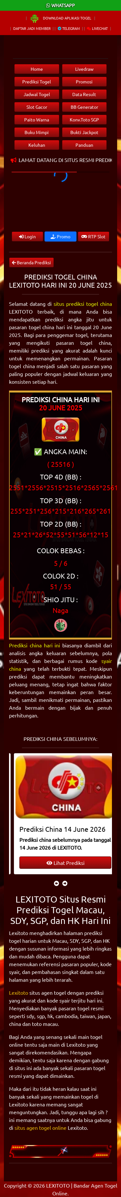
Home (37, 69)
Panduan (84, 145)
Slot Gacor (36, 107)
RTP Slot (93, 236)
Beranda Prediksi (31, 262)
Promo (60, 236)
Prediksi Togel (36, 81)
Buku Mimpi (37, 132)
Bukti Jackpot (84, 132)
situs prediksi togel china (83, 303)
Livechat (97, 28)
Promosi (84, 81)
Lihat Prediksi (61, 862)
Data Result (84, 94)
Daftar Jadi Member (32, 28)
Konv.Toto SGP (84, 119)
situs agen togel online (40, 1127)
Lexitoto (18, 992)
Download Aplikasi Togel (61, 17)
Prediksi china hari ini (34, 645)
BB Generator (84, 107)
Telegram (69, 28)
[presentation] (56, 883)
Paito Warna (36, 119)
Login (27, 236)
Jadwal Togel (37, 94)
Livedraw (84, 69)
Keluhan (36, 145)
